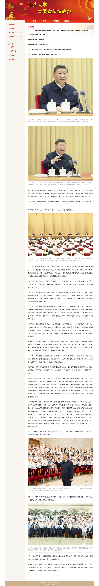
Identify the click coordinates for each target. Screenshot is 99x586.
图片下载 (12, 55)
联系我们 (66, 21)
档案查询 (12, 59)
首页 (34, 21)
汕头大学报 (12, 51)
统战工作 (15, 29)
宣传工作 (15, 25)
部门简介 (45, 21)
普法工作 (15, 33)
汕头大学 (12, 47)
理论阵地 (15, 37)
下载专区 (56, 21)
